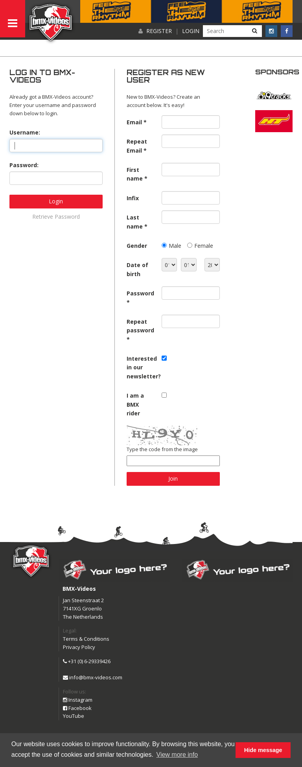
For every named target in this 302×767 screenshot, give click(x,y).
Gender (137, 245)
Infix (133, 198)
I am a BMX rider (135, 404)
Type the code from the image (162, 449)
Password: (24, 165)
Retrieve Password (56, 216)
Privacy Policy (79, 647)
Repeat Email (137, 146)
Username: (24, 132)
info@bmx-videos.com (92, 677)
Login (190, 31)
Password (140, 293)
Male (175, 245)
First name (135, 174)
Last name (135, 222)
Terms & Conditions (86, 638)
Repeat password (140, 326)
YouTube (73, 715)
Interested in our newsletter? (141, 367)
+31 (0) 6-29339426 (86, 661)
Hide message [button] (263, 750)
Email (134, 122)
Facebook (77, 708)
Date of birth (137, 269)
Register (159, 31)
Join (173, 478)
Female (203, 245)
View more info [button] (177, 754)
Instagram (77, 699)
